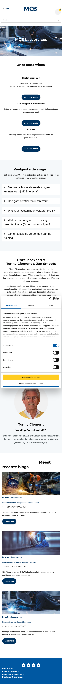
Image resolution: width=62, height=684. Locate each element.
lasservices (16, 497)
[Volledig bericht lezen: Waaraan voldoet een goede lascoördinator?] (31, 483)
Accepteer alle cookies (31, 377)
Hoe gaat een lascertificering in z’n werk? (19, 562)
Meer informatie (31, 97)
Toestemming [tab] (11, 305)
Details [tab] (31, 305)
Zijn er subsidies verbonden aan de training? (27, 235)
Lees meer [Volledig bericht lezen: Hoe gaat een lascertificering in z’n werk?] (9, 581)
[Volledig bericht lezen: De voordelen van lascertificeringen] (31, 602)
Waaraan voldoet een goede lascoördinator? (20, 503)
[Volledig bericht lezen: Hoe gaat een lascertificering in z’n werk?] (31, 543)
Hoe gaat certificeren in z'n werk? (28, 201)
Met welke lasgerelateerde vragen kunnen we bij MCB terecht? (27, 189)
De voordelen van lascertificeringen (16, 622)
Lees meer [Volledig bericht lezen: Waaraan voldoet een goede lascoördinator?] (9, 521)
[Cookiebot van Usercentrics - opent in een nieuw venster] (49, 298)
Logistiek (6, 497)
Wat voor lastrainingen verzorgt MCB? (31, 210)
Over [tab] (51, 305)
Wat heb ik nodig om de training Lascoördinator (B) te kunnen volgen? (27, 222)
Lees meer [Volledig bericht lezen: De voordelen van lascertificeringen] (9, 641)
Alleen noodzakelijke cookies (31, 384)
